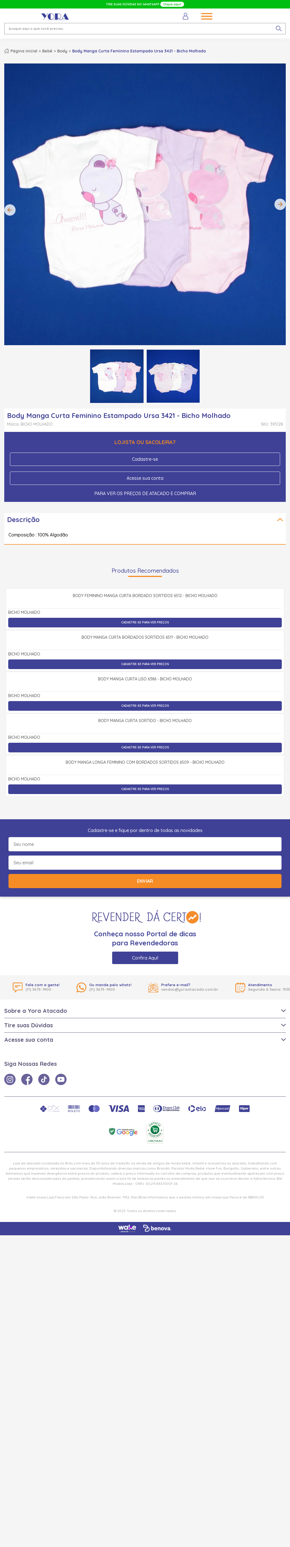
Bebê (47, 51)
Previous (10, 210)
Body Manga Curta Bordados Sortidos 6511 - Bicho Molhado (145, 762)
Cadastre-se (145, 459)
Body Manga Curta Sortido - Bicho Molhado (145, 970)
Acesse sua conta (145, 478)
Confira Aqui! (145, 1269)
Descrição (23, 519)
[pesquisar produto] (279, 28)
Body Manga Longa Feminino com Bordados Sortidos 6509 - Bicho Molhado (145, 1074)
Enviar (145, 1193)
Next (280, 204)
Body (62, 51)
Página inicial (23, 51)
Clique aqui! (172, 4)
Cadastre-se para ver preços (145, 685)
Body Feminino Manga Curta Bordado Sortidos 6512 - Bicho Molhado (145, 658)
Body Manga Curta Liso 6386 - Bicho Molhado (145, 866)
